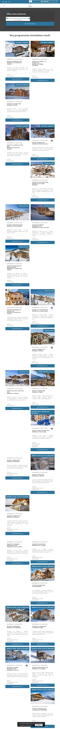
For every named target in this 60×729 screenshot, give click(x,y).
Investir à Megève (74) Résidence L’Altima (38, 350)
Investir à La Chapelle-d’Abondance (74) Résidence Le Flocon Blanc (14, 545)
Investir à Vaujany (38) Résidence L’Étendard (13, 461)
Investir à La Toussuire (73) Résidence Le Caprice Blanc (40, 310)
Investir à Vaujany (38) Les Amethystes (38, 586)
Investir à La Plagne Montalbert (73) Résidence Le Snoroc (13, 669)
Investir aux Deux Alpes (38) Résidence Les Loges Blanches (40, 183)
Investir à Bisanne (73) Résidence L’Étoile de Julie (40, 143)
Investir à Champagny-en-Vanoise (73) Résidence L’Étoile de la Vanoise (14, 311)
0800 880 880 (45, 1)
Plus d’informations (29, 725)
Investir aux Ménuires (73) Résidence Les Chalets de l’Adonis (14, 63)
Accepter (39, 725)
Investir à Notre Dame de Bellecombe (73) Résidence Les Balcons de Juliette (14, 267)
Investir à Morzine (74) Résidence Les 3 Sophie (39, 544)
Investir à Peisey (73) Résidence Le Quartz (38, 475)
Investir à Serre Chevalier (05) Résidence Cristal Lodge (40, 431)
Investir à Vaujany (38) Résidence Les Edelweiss (14, 627)
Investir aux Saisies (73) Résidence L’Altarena (13, 516)
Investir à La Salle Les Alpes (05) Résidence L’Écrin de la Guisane (15, 147)
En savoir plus (16, 79)
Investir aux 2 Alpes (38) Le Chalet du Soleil (39, 627)
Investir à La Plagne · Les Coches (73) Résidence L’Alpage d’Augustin (39, 63)
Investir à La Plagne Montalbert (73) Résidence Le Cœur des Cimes (40, 226)
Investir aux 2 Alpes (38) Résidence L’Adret (14, 104)
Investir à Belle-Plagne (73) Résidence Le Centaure (40, 668)
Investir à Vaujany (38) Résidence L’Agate (38, 391)
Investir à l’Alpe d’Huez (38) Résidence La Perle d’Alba (15, 225)
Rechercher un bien (30, 23)
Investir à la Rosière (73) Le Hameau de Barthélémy (39, 709)
